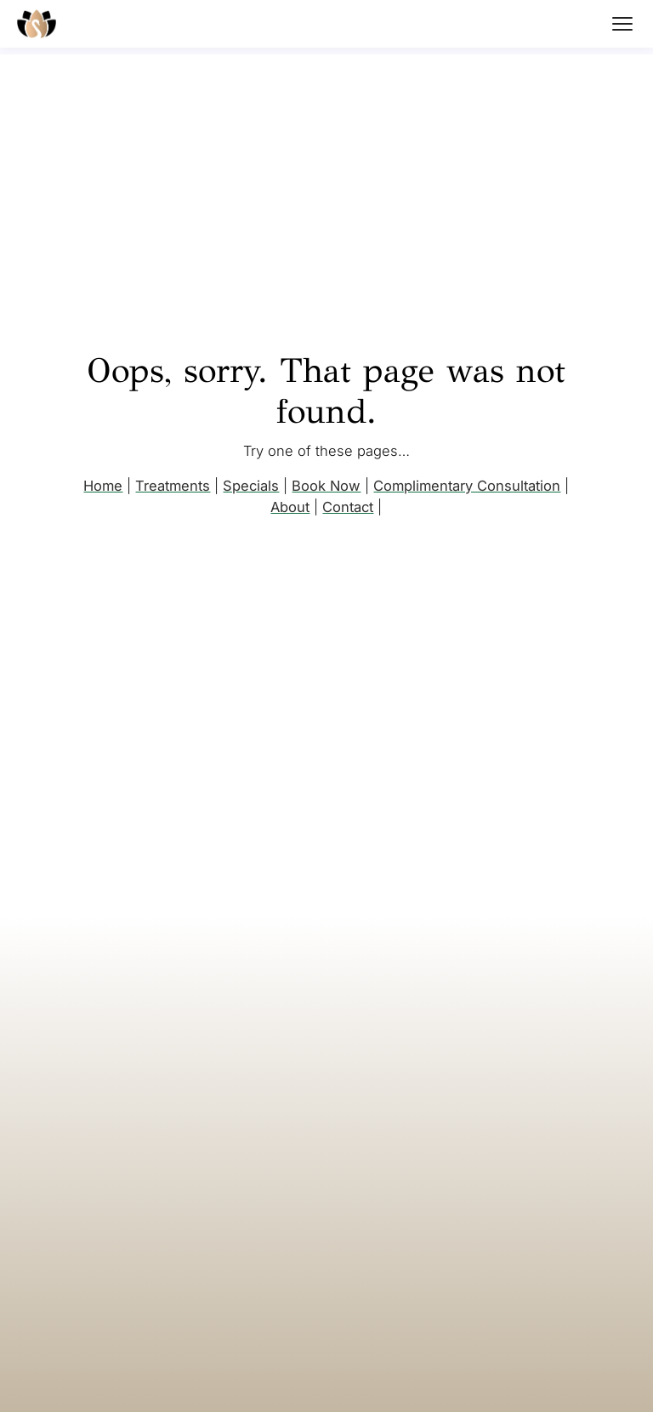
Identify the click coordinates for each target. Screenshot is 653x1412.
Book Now (326, 485)
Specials (251, 485)
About (289, 506)
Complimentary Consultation (466, 485)
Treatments (172, 485)
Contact (347, 506)
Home (102, 485)
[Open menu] (622, 23)
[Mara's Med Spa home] (36, 23)
